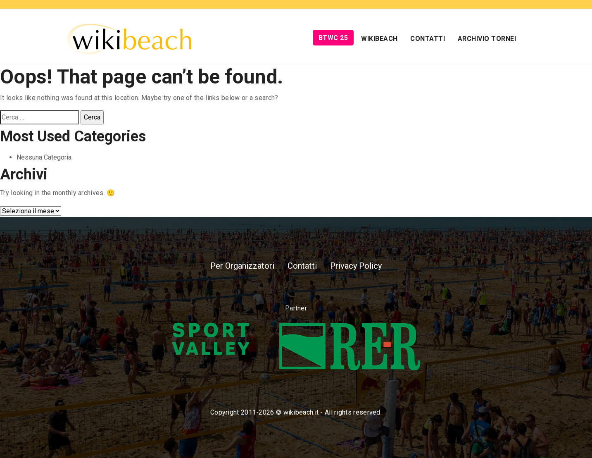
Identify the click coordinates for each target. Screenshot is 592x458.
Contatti (427, 39)
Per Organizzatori (242, 266)
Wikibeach (379, 39)
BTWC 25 (333, 38)
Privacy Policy (356, 266)
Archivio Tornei (487, 39)
